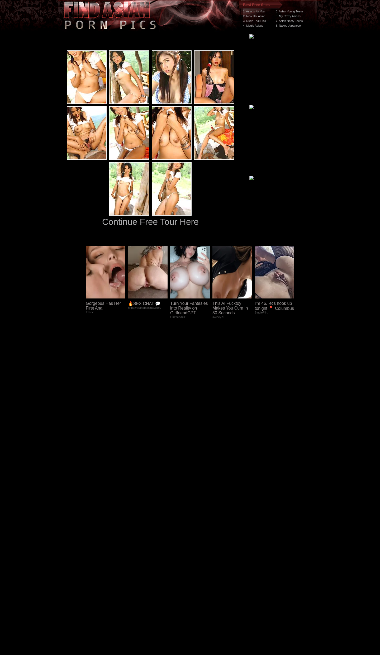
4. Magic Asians (253, 25)
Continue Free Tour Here (150, 222)
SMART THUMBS (199, 555)
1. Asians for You (254, 11)
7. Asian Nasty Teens (289, 20)
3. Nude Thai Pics (254, 20)
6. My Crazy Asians (288, 16)
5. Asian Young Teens (289, 11)
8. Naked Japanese (288, 25)
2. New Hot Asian (254, 16)
